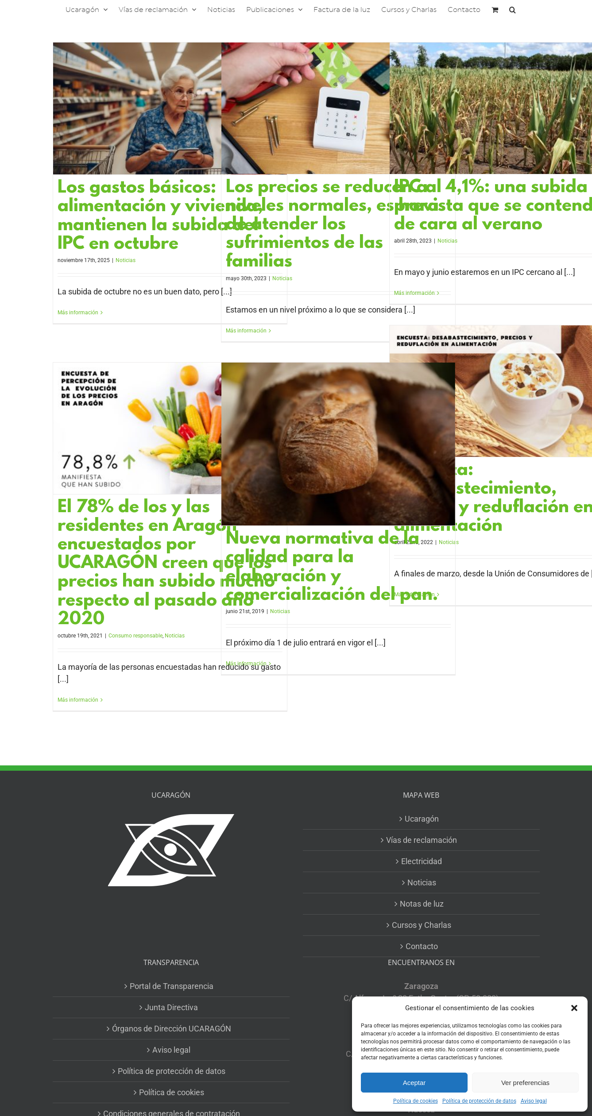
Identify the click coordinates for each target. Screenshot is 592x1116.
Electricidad (421, 861)
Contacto (422, 946)
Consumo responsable (135, 636)
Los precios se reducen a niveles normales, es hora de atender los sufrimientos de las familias (332, 225)
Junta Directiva (171, 1007)
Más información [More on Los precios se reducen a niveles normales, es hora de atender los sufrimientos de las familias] (246, 331)
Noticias (125, 260)
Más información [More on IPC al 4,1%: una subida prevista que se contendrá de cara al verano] (414, 293)
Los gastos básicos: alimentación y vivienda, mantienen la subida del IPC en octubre (160, 216)
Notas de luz (422, 903)
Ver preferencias (525, 1082)
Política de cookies (415, 1101)
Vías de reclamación (421, 840)
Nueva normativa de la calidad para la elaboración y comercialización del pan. (332, 567)
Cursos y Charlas (421, 925)
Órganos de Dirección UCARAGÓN (171, 1028)
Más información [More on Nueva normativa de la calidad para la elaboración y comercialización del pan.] (246, 663)
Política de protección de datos (479, 1101)
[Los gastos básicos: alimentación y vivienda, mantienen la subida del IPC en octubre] (170, 108)
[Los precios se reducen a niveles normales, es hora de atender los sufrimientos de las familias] (338, 108)
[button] (574, 1008)
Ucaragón (422, 818)
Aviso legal (534, 1101)
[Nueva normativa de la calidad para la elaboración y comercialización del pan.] (338, 444)
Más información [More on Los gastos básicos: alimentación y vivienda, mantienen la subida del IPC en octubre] (78, 312)
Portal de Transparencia (171, 986)
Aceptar (414, 1082)
